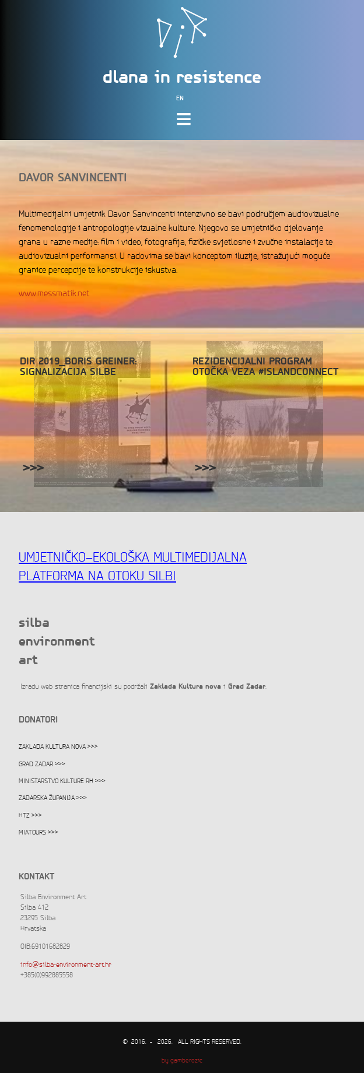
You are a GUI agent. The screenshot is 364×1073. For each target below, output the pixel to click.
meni (186, 124)
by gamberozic (182, 1060)
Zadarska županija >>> (53, 798)
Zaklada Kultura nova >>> (58, 747)
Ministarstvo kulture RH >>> (62, 781)
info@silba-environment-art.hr (65, 965)
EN (180, 99)
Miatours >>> (38, 832)
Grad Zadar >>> (42, 764)
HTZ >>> (30, 815)
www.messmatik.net (54, 294)
